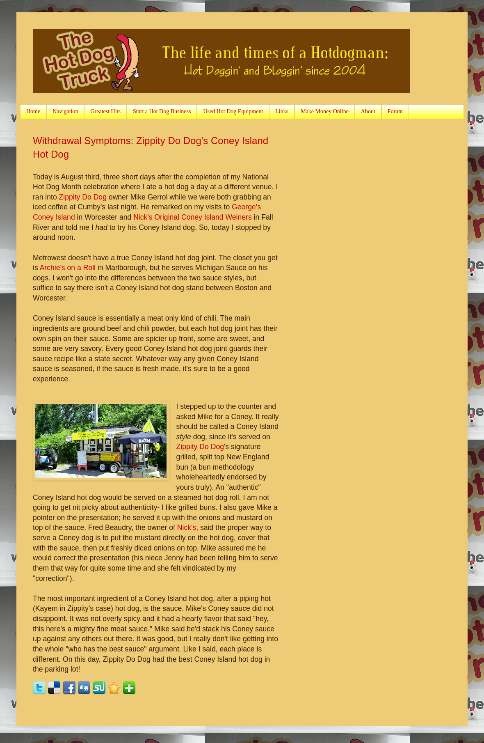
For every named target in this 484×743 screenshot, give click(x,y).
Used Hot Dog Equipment (233, 111)
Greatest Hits (105, 111)
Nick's (186, 527)
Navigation (65, 111)
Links (281, 111)
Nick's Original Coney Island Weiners (192, 217)
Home (33, 111)
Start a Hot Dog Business (162, 111)
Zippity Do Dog (83, 197)
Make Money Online (325, 111)
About (368, 111)
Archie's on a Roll (68, 268)
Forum (395, 111)
